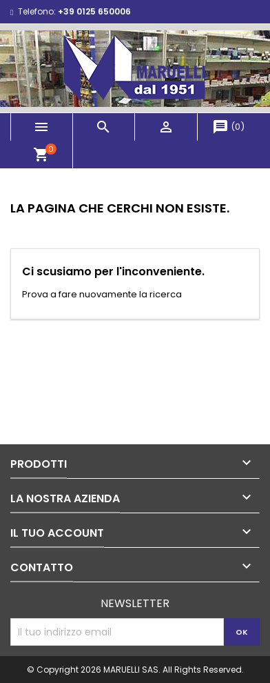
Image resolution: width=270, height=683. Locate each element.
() (228, 126)
